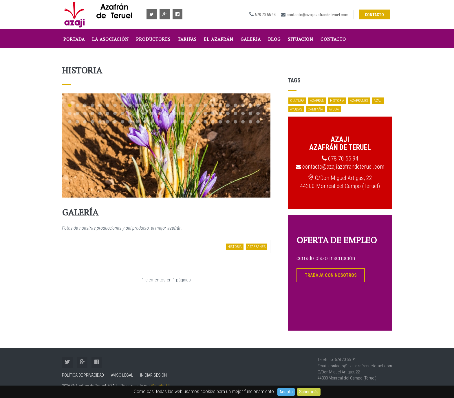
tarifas (187, 39)
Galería (80, 212)
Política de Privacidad (83, 375)
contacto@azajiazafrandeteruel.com (317, 14)
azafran (317, 100)
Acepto (286, 392)
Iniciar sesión (153, 375)
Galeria (251, 39)
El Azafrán (218, 39)
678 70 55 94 (265, 14)
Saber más (308, 392)
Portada (74, 39)
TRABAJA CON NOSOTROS (331, 275)
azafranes (257, 246)
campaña (315, 109)
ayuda (334, 109)
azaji (378, 100)
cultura (297, 100)
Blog (274, 39)
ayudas (296, 109)
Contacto (374, 14)
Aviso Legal (122, 375)
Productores (153, 39)
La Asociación (110, 39)
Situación (300, 39)
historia (235, 246)
